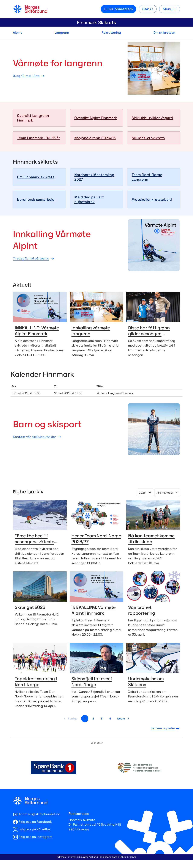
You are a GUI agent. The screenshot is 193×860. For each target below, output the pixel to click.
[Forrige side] (70, 718)
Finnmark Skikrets (96, 22)
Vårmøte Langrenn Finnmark (114, 393)
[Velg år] (145, 492)
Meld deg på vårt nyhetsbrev (89, 199)
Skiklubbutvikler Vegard (152, 117)
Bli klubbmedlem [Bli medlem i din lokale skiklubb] (118, 9)
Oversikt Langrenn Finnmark (33, 118)
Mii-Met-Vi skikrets (148, 138)
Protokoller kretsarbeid (152, 199)
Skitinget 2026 (30, 608)
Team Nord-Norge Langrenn (147, 177)
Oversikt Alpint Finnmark (95, 117)
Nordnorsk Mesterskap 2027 (94, 177)
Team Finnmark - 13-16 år (38, 138)
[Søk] (147, 9)
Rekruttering (111, 32)
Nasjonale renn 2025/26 (95, 138)
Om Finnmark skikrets (35, 177)
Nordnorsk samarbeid (35, 199)
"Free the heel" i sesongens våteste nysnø (34, 542)
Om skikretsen (164, 32)
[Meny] (169, 9)
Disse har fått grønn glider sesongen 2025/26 (149, 334)
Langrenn (62, 32)
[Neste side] (123, 718)
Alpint (17, 32)
